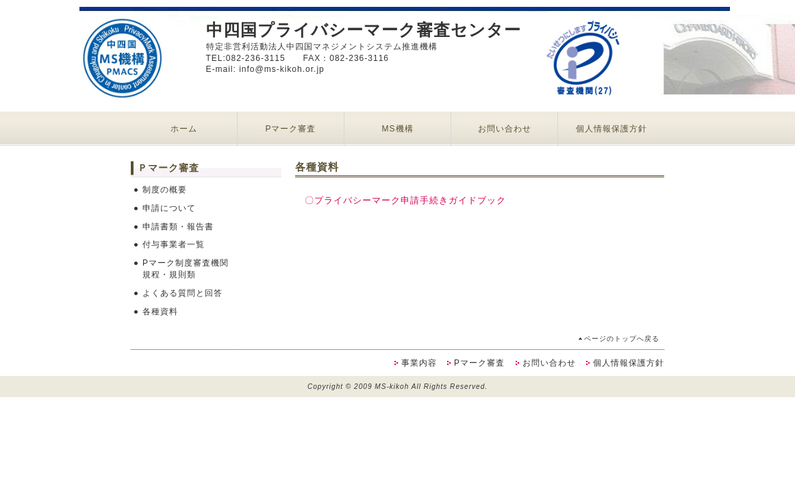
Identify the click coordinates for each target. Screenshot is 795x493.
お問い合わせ (504, 129)
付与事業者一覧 (173, 244)
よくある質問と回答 (182, 293)
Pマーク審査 (290, 129)
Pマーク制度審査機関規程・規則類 (185, 268)
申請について (169, 208)
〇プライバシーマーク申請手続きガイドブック (405, 200)
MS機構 (398, 129)
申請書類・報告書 (178, 226)
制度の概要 (164, 189)
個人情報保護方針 (611, 129)
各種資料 (160, 311)
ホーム (184, 129)
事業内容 (419, 363)
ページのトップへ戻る (621, 338)
